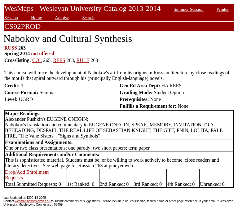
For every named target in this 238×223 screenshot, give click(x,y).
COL (37, 60)
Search (88, 17)
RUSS (10, 47)
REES (59, 60)
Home (36, 17)
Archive (62, 17)
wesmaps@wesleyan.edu (33, 201)
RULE (82, 60)
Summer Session (188, 9)
